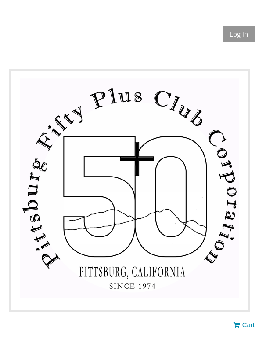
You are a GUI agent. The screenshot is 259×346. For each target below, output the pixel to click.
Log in (239, 33)
